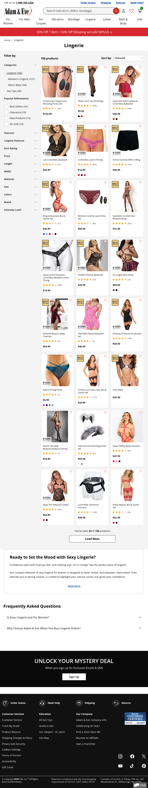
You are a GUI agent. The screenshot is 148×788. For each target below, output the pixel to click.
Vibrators (58, 19)
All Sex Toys (45, 720)
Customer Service (12, 720)
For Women (8, 21)
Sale (139, 19)
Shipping (106, 2)
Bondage (74, 19)
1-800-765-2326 (25, 2)
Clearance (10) (18, 112)
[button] (92, 538)
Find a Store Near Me (88, 732)
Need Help (49, 703)
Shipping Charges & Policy (17, 737)
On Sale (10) (16, 124)
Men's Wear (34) (17, 85)
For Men (24, 19)
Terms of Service (11, 755)
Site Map (44, 737)
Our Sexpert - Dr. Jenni (52, 732)
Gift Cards (7, 767)
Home (7, 40)
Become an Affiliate (87, 737)
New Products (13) (20, 118)
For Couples (41, 21)
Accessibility (9, 761)
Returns (120, 2)
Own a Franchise (85, 743)
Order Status (88, 2)
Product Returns (11, 732)
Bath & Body (123, 21)
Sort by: (106, 58)
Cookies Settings (11, 749)
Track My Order (11, 726)
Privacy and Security (13, 743)
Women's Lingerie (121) (21, 79)
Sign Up (74, 677)
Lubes (107, 19)
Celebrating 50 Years (88, 726)
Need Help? (137, 2)
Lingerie (90, 19)
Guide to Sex (46, 726)
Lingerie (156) (14, 73)
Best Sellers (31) (19, 106)
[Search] (81, 10)
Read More (74, 585)
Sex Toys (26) (14, 91)
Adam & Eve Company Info (91, 720)
